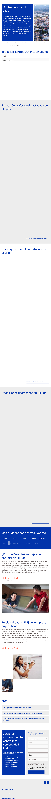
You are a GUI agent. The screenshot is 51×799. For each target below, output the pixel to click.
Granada (35, 538)
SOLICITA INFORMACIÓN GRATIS (36, 772)
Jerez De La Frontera (16, 543)
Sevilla (38, 543)
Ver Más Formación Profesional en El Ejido (37, 238)
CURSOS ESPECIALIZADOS (18, 42)
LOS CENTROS (5, 42)
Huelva (44, 538)
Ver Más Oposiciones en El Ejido (40, 522)
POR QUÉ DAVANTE (37, 42)
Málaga (29, 543)
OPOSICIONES (28, 42)
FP (9, 42)
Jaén (5, 543)
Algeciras (6, 538)
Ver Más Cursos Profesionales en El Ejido (37, 382)
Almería (16, 538)
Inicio (3, 45)
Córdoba (25, 538)
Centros (6, 45)
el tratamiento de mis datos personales (38, 768)
